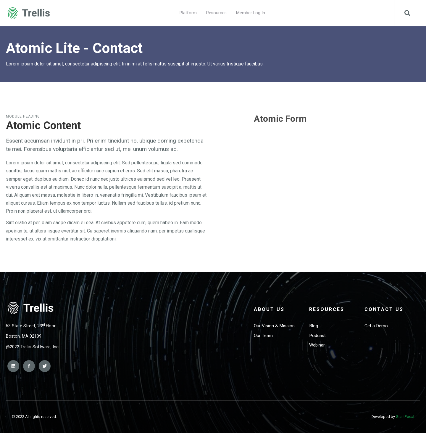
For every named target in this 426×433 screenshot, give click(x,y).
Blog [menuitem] (313, 325)
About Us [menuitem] (269, 309)
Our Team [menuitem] (263, 335)
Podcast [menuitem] (317, 335)
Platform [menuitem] (188, 12)
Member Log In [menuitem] (250, 12)
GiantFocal (405, 416)
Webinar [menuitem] (317, 345)
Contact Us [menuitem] (384, 309)
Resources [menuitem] (216, 12)
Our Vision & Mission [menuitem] (274, 325)
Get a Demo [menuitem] (376, 325)
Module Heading (23, 116)
